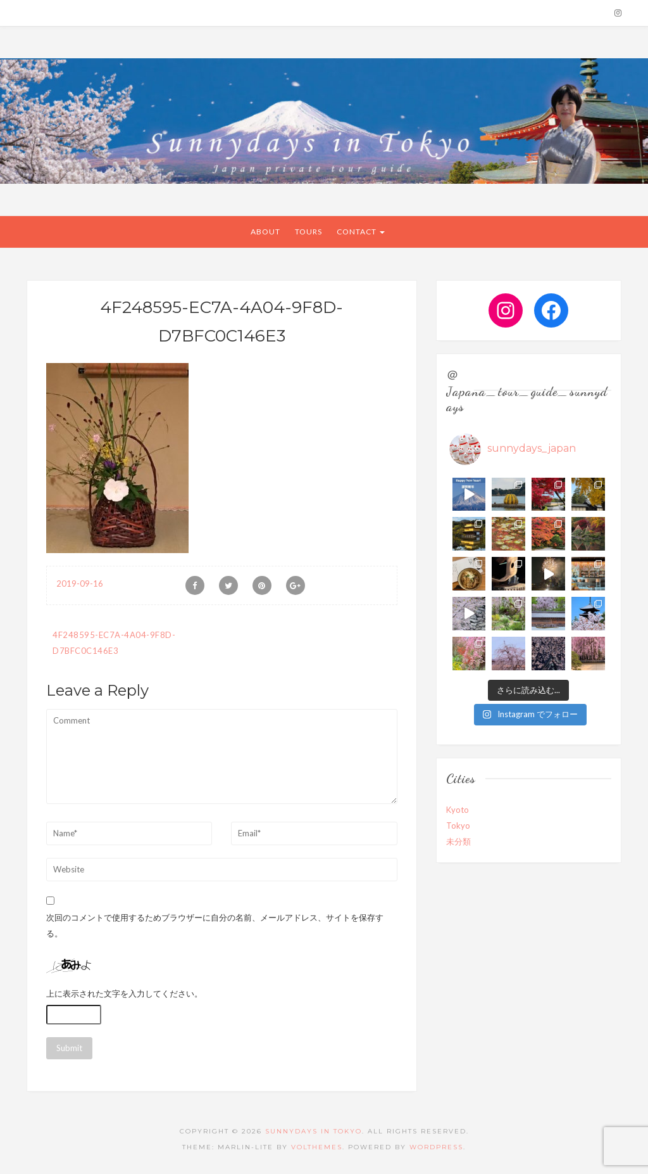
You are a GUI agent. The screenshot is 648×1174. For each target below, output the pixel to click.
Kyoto (457, 810)
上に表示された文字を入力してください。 (124, 993)
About (265, 231)
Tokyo (458, 825)
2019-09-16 (79, 583)
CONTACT (361, 231)
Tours (308, 231)
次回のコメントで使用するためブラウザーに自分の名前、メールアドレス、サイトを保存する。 (214, 925)
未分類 (458, 841)
